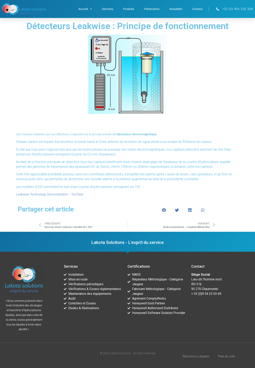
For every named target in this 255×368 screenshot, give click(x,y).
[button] (163, 210)
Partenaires (151, 9)
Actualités (175, 9)
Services (107, 9)
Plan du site (226, 356)
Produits (128, 9)
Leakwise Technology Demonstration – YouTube (49, 194)
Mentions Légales (196, 356)
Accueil (85, 9)
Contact (197, 9)
